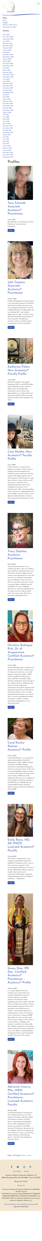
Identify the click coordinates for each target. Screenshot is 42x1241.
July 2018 (6, 114)
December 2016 (8, 152)
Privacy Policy (17, 1171)
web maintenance (30, 1204)
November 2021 (8, 63)
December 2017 (8, 126)
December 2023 (8, 46)
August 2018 (7, 112)
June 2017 (6, 139)
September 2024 (8, 39)
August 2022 (7, 59)
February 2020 (8, 83)
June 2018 (6, 117)
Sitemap (26, 1171)
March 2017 (6, 146)
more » (11, 230)
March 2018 (6, 123)
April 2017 (6, 143)
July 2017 (6, 137)
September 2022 (8, 57)
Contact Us (21, 1185)
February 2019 (7, 101)
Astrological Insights (9, 27)
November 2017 (8, 128)
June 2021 (6, 68)
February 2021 (7, 72)
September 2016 (8, 157)
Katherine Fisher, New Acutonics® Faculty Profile (19, 370)
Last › (30, 1155)
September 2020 (8, 77)
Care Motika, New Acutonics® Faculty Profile (20, 455)
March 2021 (6, 70)
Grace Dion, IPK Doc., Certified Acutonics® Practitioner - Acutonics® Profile (19, 975)
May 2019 (6, 97)
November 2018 (8, 106)
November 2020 (8, 74)
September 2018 (8, 110)
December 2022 (8, 54)
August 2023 (7, 50)
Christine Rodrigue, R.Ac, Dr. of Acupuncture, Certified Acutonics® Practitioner (21, 652)
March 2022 (7, 61)
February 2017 (7, 148)
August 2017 (7, 135)
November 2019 (8, 88)
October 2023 (7, 48)
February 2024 (7, 43)
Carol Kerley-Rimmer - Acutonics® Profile (19, 746)
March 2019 (6, 99)
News (4, 20)
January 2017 (7, 150)
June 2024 (6, 41)
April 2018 (6, 121)
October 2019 (7, 90)
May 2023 (6, 52)
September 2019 (8, 92)
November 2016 (8, 155)
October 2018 (7, 108)
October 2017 (7, 130)
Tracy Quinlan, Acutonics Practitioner (17, 555)
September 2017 (8, 132)
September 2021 (8, 66)
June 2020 (6, 79)
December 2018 (8, 103)
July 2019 (6, 94)
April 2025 (6, 34)
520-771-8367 (23, 1181)
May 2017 (6, 141)
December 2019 (8, 86)
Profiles (5, 22)
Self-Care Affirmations (10, 25)
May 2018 (6, 119)
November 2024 (8, 37)
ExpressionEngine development (13, 1204)
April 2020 (6, 81)
